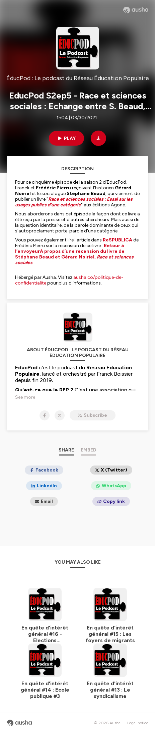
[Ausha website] (135, 10)
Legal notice (137, 723)
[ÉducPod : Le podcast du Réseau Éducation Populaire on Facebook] (45, 415)
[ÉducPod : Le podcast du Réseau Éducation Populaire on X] (60, 415)
